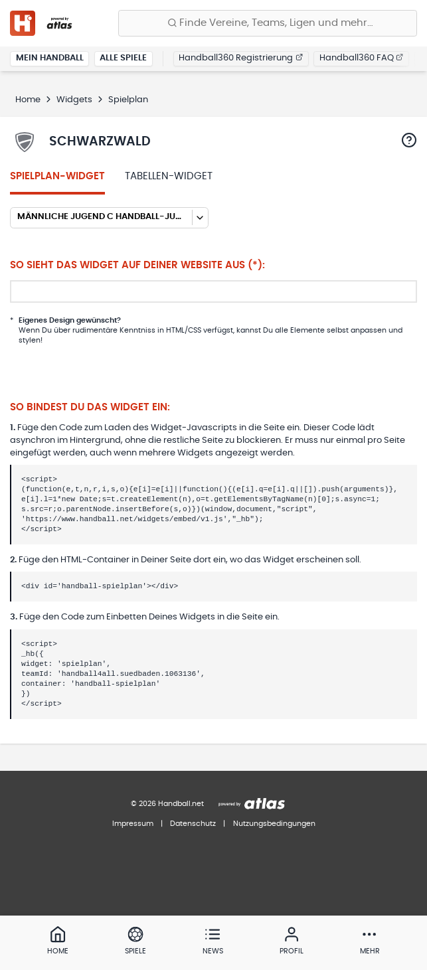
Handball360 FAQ (361, 58)
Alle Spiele (123, 58)
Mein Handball (50, 58)
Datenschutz (193, 823)
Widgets (74, 100)
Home (28, 100)
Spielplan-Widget (57, 176)
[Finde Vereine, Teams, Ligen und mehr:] (267, 23)
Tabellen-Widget (169, 176)
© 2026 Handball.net (167, 803)
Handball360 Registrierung (241, 58)
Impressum (132, 823)
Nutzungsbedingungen (274, 823)
